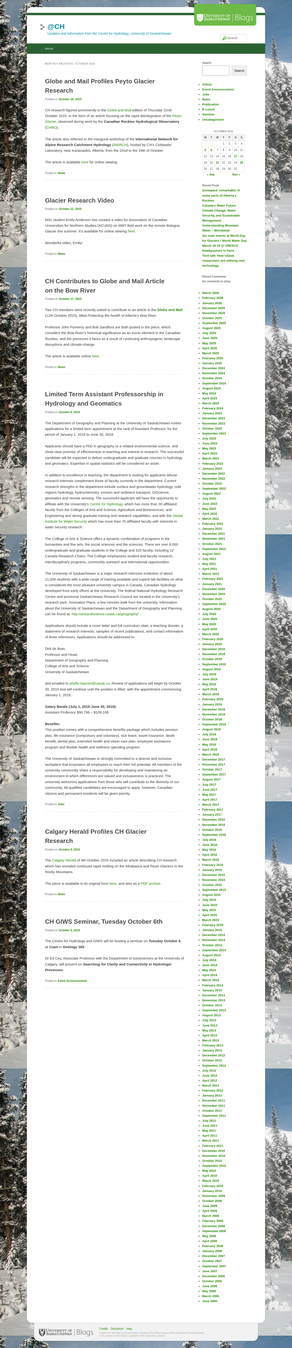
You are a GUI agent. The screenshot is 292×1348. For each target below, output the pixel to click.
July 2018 (209, 734)
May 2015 (209, 910)
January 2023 (212, 468)
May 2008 (209, 1236)
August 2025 (211, 328)
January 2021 (212, 584)
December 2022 (213, 473)
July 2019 (209, 674)
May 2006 (209, 1291)
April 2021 (209, 569)
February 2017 (212, 809)
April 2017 (209, 799)
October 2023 (212, 428)
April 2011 (209, 1135)
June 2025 (209, 338)
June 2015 (209, 905)
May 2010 (209, 1171)
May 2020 (209, 624)
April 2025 (209, 348)
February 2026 (212, 298)
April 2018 (209, 749)
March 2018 (210, 754)
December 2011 (213, 1100)
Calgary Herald (64, 860)
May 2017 (209, 794)
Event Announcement (72, 981)
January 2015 (212, 930)
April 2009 (209, 1211)
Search (206, 63)
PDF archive (151, 883)
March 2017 (210, 804)
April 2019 (209, 689)
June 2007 (209, 1271)
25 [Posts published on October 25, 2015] (241, 162)
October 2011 (212, 1110)
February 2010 (212, 1186)
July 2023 (209, 438)
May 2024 (209, 393)
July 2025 (209, 333)
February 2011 (212, 1146)
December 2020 (213, 589)
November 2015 (213, 880)
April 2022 (209, 514)
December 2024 (213, 368)
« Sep (211, 174)
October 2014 (212, 945)
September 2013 (214, 1010)
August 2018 (211, 729)
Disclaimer (117, 1328)
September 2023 (214, 433)
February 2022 (212, 523)
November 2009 (213, 1196)
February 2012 (212, 1090)
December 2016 (213, 819)
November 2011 (213, 1105)
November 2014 (213, 940)
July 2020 (209, 614)
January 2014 (212, 990)
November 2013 (213, 1000)
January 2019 (212, 704)
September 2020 (214, 604)
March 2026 (210, 293)
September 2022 (214, 488)
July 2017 (209, 784)
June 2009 (209, 1206)
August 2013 (211, 1015)
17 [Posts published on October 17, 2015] (235, 156)
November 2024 (213, 373)
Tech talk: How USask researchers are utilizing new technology (223, 260)
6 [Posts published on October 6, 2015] (211, 150)
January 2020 (212, 644)
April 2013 (209, 1035)
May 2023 (209, 448)
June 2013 (209, 1025)
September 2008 (214, 1231)
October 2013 (212, 1005)
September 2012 (214, 1065)
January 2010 (212, 1191)
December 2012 (213, 1055)
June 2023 (209, 443)
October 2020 (212, 599)
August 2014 (211, 955)
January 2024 (212, 413)
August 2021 (211, 554)
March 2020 (210, 634)
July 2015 (209, 900)
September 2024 (214, 383)
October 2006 (212, 1281)
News (61, 173)
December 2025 (213, 308)
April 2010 (209, 1176)
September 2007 (214, 1266)
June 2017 (209, 789)
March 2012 (210, 1085)
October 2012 (212, 1060)
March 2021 (210, 574)
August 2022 (211, 493)
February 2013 (212, 1045)
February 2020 (212, 639)
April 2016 (209, 854)
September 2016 (214, 835)
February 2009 (212, 1221)
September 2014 (214, 950)
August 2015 (211, 895)
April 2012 (209, 1080)
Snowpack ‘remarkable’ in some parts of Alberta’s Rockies (221, 195)
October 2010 (212, 1161)
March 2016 (210, 859)
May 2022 (209, 509)
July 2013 (209, 1020)
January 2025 (212, 363)
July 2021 (209, 559)
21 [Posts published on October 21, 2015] (217, 162)
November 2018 (213, 714)
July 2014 (209, 960)
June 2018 (209, 739)
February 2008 (212, 1246)
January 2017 (212, 814)
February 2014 (212, 985)
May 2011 (209, 1130)
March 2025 (210, 353)
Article (207, 84)
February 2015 (212, 925)
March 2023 (210, 458)
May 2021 (209, 564)
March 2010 (210, 1180)
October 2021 (212, 544)
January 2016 (212, 870)
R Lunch (208, 109)
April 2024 (209, 398)
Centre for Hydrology (106, 504)
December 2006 (213, 1276)
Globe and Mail (119, 110)
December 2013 (213, 995)
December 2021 (213, 533)
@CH (56, 26)
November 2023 (213, 423)
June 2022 (209, 504)
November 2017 (213, 764)
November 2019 (213, 654)
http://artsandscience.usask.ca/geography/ (105, 614)
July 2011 (209, 1120)
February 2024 (212, 408)
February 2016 (212, 865)
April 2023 (209, 453)
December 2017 (213, 759)
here (85, 162)
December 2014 (213, 935)
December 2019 (213, 649)
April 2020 (209, 629)
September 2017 (214, 774)
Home (49, 48)
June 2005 (209, 1301)
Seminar (208, 114)
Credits (103, 1328)
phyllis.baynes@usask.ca (90, 683)
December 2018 (213, 709)
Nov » (236, 174)
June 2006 (209, 1286)
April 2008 (209, 1241)
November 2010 (213, 1156)
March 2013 (210, 1040)
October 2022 (212, 483)
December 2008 (213, 1226)
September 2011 (214, 1115)
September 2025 (214, 323)
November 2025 (213, 313)
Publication (210, 104)
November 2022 (213, 478)
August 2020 (211, 609)
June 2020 (209, 619)
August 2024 (211, 388)
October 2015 (212, 885)
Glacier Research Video (79, 200)
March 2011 (210, 1140)
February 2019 (212, 699)
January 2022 (212, 528)
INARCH (120, 145)
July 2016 (209, 840)
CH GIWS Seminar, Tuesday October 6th (104, 921)
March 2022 (210, 518)
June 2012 (209, 1075)
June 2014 (209, 965)
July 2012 (209, 1070)
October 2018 (212, 719)
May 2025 (209, 343)
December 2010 (213, 1151)
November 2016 (213, 825)
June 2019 (209, 679)
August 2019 (211, 669)
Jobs (61, 804)
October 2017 (212, 769)
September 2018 (214, 724)
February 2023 (212, 463)
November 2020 (213, 594)
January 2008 (212, 1251)
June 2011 (209, 1125)
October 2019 (212, 659)
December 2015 (213, 875)
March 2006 (210, 1296)
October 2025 (212, 318)
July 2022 (209, 498)
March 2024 (210, 403)
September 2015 (214, 890)
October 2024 (212, 378)
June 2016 (209, 845)
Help (129, 1328)
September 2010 (214, 1166)
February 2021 (212, 579)
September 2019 (214, 664)
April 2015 (209, 915)
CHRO (51, 127)
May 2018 (209, 744)
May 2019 (209, 684)
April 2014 (209, 975)
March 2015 (210, 920)
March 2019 (210, 694)
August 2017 (211, 779)
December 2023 (213, 418)
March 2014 (210, 980)
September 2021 (214, 549)
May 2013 (209, 1030)
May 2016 (209, 849)
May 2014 (209, 970)
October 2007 (212, 1261)
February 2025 (212, 358)
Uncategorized (213, 119)
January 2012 (212, 1095)
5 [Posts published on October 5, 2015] (205, 150)
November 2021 (213, 538)
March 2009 (210, 1216)
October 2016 (212, 830)
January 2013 (212, 1050)
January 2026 (212, 303)
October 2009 (212, 1201)
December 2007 (213, 1256)
